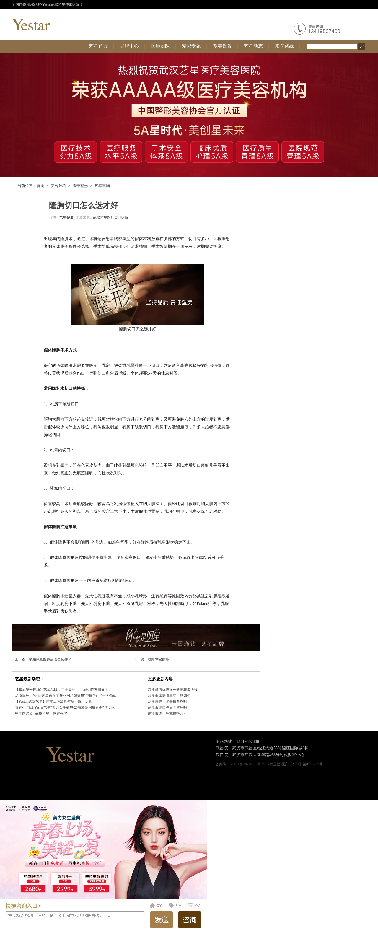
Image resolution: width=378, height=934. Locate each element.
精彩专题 (191, 45)
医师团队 (160, 45)
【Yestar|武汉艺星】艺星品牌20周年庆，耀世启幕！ (55, 701)
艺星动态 (253, 45)
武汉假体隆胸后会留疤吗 (167, 707)
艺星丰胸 (102, 185)
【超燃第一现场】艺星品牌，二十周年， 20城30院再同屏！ (61, 690)
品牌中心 (129, 45)
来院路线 (284, 45)
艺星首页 (98, 45)
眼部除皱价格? (159, 659)
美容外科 (58, 185)
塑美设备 (222, 45)
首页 (40, 185)
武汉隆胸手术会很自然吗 (167, 701)
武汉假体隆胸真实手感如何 (169, 696)
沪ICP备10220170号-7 (247, 764)
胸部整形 (80, 185)
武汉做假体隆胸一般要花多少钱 (173, 690)
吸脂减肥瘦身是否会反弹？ (50, 659)
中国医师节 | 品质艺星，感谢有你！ (43, 713)
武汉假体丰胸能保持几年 (167, 713)
